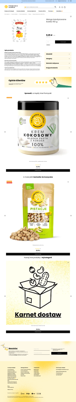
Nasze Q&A (23, 375)
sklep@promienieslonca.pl (62, 0)
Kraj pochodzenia (58, 68)
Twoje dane (36, 372)
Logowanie (36, 370)
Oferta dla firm (11, 387)
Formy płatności (24, 370)
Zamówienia (36, 374)
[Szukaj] (39, 7)
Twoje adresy (36, 373)
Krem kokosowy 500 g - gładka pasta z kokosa (38, 160)
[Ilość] (50, 41)
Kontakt (22, 374)
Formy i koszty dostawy (26, 369)
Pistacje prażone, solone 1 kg (38, 244)
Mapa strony (10, 389)
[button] (68, 7)
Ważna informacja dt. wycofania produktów (12, 382)
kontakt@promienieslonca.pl (62, 369)
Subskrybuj (59, 353)
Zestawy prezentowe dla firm (13, 380)
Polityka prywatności (12, 372)
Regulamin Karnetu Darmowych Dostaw (12, 375)
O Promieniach (11, 369)
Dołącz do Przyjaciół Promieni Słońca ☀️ (12, 377)
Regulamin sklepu (11, 373)
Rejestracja (36, 369)
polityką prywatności (56, 349)
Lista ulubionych (37, 375)
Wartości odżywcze (58, 63)
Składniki (58, 54)
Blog (8, 386)
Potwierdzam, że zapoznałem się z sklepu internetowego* (59, 349)
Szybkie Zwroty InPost (25, 373)
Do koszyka (63, 42)
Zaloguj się (11, 84)
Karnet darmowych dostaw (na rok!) (38, 325)
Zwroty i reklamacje (25, 372)
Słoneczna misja (11, 370)
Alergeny (58, 58)
